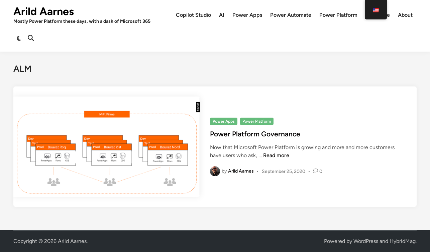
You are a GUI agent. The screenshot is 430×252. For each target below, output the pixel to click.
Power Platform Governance (255, 134)
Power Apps (247, 15)
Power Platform (338, 15)
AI (221, 15)
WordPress (365, 241)
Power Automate (290, 15)
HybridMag (403, 241)
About (405, 15)
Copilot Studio (193, 15)
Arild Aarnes (43, 11)
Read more (276, 155)
